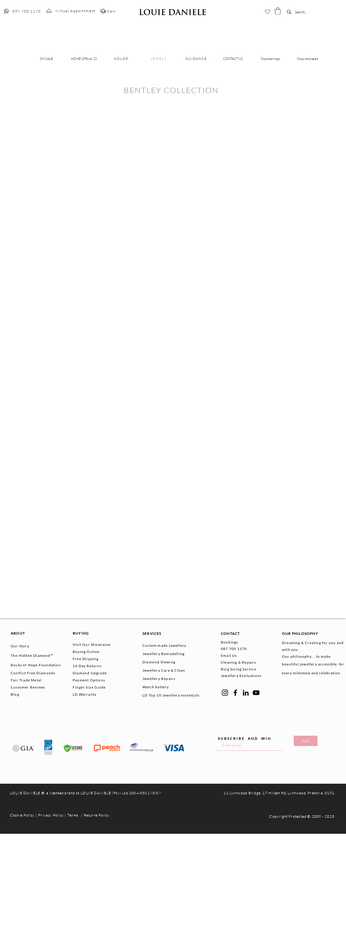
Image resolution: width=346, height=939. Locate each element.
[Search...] (303, 12)
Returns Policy (97, 815)
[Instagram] (225, 693)
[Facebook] (235, 693)
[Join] (306, 741)
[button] (278, 11)
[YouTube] (256, 693)
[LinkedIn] (246, 693)
